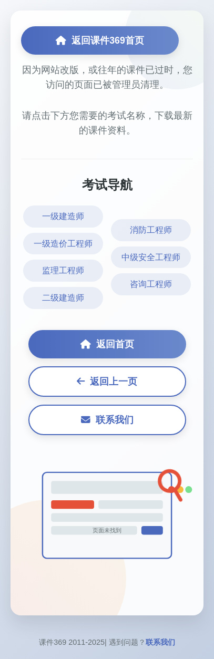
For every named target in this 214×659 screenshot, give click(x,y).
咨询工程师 (151, 284)
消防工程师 (151, 229)
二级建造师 (63, 297)
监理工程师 (63, 270)
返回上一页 (107, 381)
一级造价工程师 (63, 243)
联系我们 (107, 420)
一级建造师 (63, 216)
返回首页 (107, 344)
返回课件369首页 (100, 40)
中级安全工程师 (150, 257)
